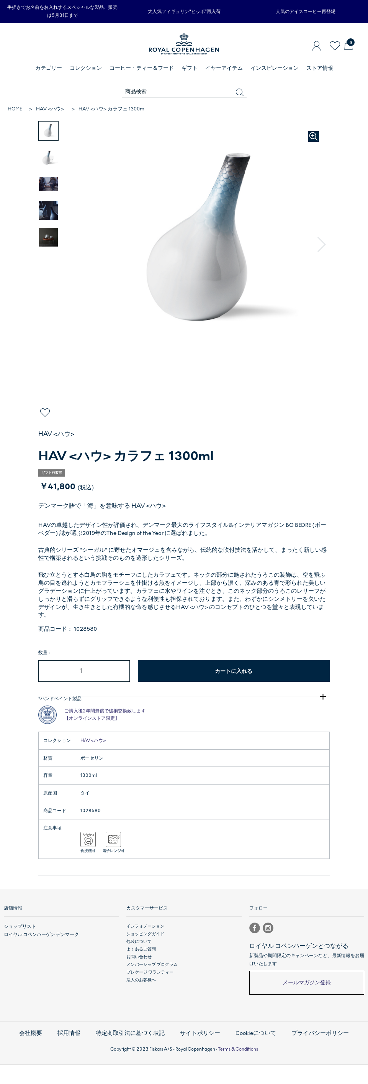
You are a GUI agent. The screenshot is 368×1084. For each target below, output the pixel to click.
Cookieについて (249, 1055)
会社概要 (46, 1055)
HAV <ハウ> (50, 109)
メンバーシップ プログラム (152, 988)
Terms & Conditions (238, 1068)
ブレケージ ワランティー (149, 996)
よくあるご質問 (141, 973)
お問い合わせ (139, 980)
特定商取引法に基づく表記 (136, 1055)
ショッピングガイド (145, 957)
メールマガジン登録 (307, 1006)
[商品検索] (184, 92)
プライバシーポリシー (307, 1055)
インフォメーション (145, 949)
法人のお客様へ (141, 1004)
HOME (15, 109)
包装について (139, 965)
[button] (322, 245)
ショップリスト (18, 949)
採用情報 (81, 1055)
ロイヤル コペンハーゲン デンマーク (38, 957)
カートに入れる (233, 671)
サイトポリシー (199, 1055)
